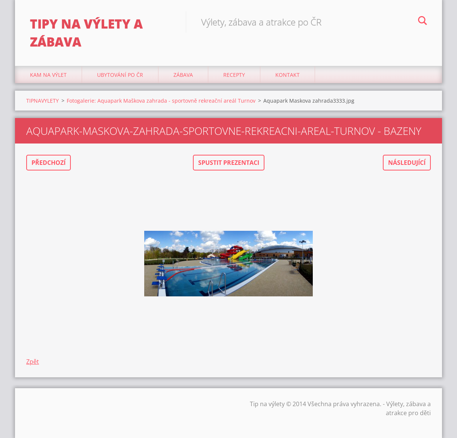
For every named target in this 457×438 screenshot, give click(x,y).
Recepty (234, 74)
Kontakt (287, 74)
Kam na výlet (48, 74)
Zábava (183, 74)
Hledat (422, 21)
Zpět (32, 361)
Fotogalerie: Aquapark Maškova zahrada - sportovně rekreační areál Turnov (161, 100)
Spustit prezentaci (228, 162)
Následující (407, 162)
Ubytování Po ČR (120, 74)
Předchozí (48, 162)
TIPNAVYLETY (42, 100)
